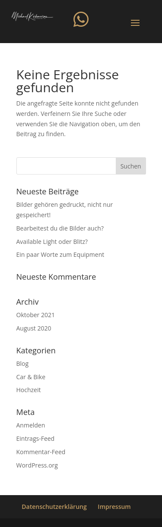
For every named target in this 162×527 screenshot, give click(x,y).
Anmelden (30, 425)
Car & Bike (31, 377)
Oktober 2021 (35, 315)
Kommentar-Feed (41, 452)
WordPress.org (37, 465)
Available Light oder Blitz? (52, 241)
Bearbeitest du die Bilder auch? (60, 228)
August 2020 (33, 328)
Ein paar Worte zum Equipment (60, 254)
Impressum (114, 506)
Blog (22, 363)
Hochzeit (28, 390)
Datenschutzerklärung (54, 506)
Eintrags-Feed (35, 438)
